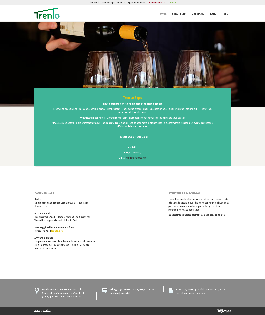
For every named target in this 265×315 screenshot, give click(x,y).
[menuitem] (163, 13)
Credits (47, 310)
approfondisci (156, 2)
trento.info (57, 230)
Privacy (38, 310)
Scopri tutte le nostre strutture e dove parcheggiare (196, 214)
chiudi (172, 2)
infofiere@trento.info (136, 157)
